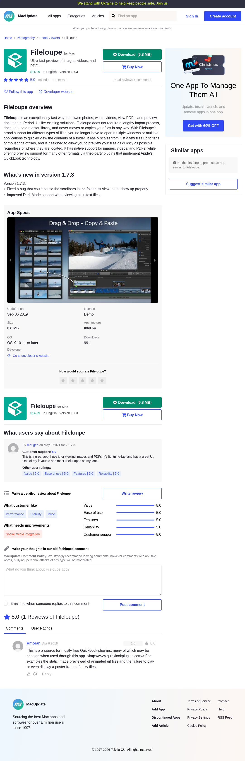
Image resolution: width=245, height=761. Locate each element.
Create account (223, 16)
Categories (76, 16)
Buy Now (132, 66)
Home (8, 38)
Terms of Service (199, 701)
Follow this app (18, 92)
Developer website (56, 92)
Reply (46, 674)
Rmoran (33, 643)
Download (132, 54)
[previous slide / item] (10, 259)
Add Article (160, 726)
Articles (98, 16)
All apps (54, 16)
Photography (26, 38)
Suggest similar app (203, 184)
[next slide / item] (155, 259)
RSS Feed (225, 717)
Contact (223, 701)
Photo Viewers (49, 38)
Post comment (132, 604)
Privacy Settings (198, 717)
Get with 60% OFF (203, 125)
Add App (158, 709)
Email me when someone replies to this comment (49, 603)
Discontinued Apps (166, 717)
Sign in (192, 16)
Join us (162, 3)
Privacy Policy (197, 709)
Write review (132, 493)
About (156, 701)
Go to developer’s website (28, 356)
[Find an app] (113, 16)
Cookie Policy (197, 726)
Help (221, 709)
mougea (32, 445)
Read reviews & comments (132, 80)
